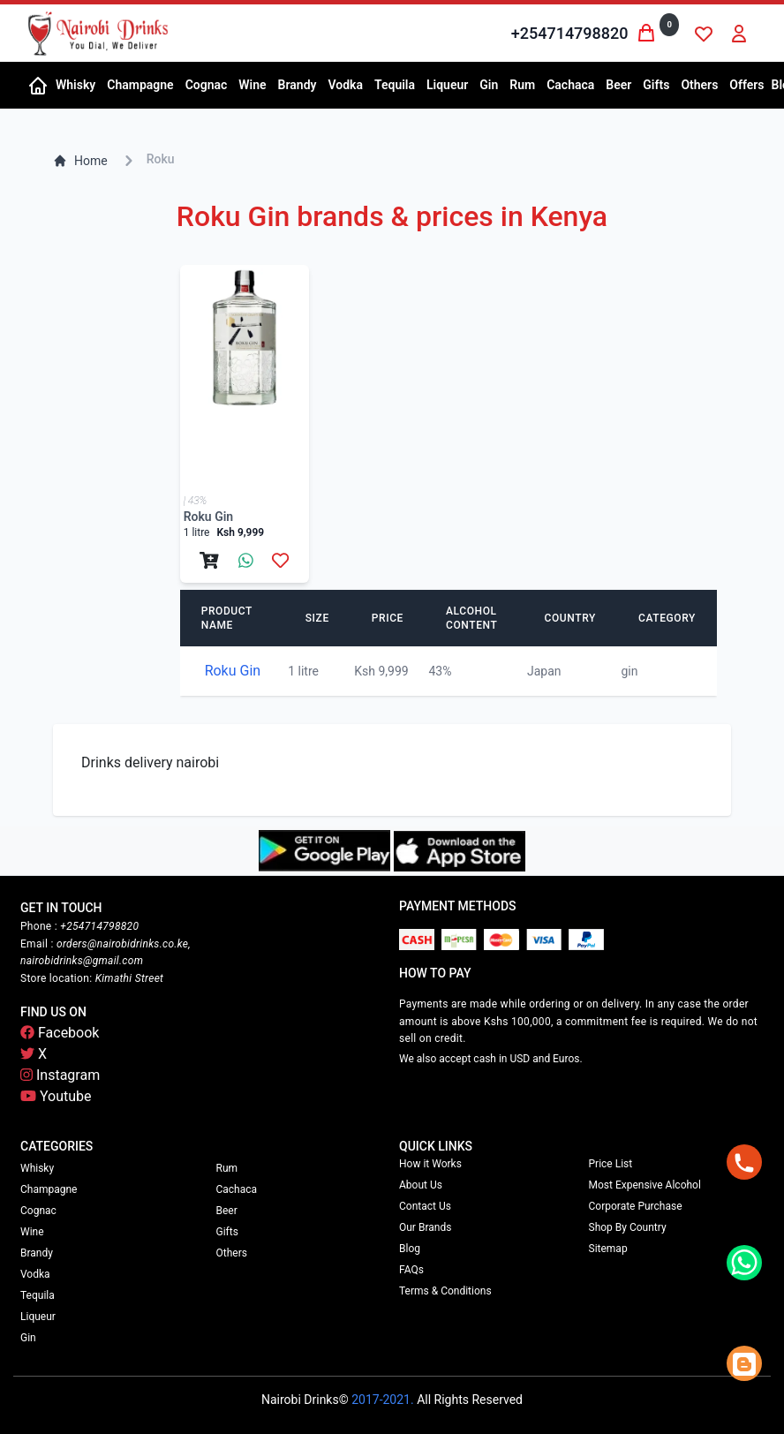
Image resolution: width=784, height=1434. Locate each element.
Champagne (48, 1189)
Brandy (36, 1253)
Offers (746, 85)
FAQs (411, 1270)
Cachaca (237, 1189)
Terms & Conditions (445, 1291)
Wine (32, 1232)
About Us (420, 1185)
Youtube (56, 1096)
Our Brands (425, 1227)
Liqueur (38, 1316)
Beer (226, 1210)
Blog (409, 1248)
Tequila (37, 1295)
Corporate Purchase (635, 1206)
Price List (611, 1164)
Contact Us (425, 1206)
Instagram (60, 1075)
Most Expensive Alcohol (645, 1185)
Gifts (227, 1232)
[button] (74, 85)
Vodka (35, 1274)
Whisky (37, 1168)
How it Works (430, 1164)
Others (231, 1253)
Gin (28, 1338)
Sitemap (608, 1248)
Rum (227, 1168)
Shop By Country (628, 1227)
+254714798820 (570, 33)
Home (80, 161)
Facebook (59, 1032)
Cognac (38, 1210)
